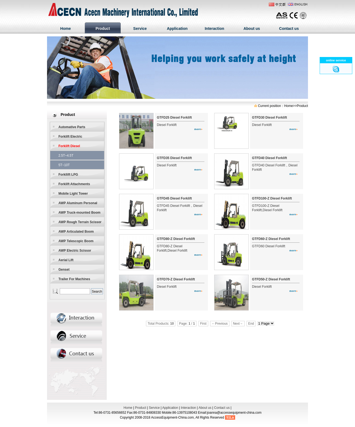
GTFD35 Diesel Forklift (174, 158)
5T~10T (64, 165)
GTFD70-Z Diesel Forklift (176, 279)
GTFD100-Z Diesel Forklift (272, 198)
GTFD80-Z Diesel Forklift (176, 239)
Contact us (289, 28)
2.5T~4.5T (65, 155)
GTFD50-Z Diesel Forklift (271, 279)
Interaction (214, 28)
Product (103, 28)
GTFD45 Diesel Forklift (174, 198)
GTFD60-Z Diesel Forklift (271, 239)
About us (252, 28)
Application (177, 28)
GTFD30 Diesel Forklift (269, 117)
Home (65, 28)
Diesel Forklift (167, 125)
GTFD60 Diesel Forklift (268, 246)
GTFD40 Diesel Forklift (269, 158)
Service (140, 28)
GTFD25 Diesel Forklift (174, 117)
